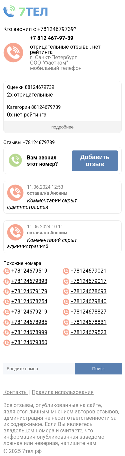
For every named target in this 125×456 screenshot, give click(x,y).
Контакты (15, 392)
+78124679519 (29, 271)
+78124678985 (29, 322)
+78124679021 (88, 271)
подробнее (62, 126)
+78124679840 (88, 301)
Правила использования (63, 392)
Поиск (98, 368)
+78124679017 (88, 281)
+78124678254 (29, 301)
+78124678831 (88, 322)
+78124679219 (29, 312)
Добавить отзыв (94, 160)
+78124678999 (29, 332)
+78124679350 (29, 342)
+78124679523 (88, 332)
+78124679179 (29, 291)
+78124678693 (88, 291)
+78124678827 (88, 312)
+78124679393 (29, 281)
